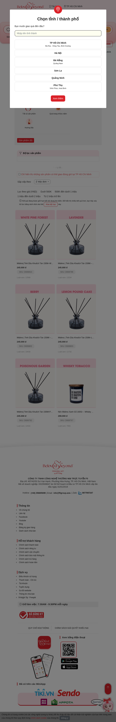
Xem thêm (58, 98)
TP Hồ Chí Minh (58, 44)
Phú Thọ (58, 86)
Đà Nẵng (58, 61)
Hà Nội (58, 53)
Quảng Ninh (58, 78)
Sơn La (58, 70)
